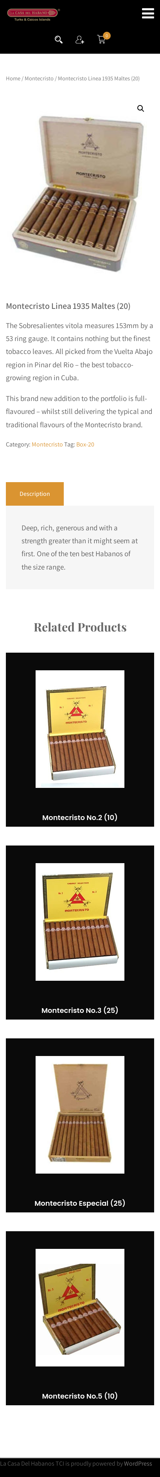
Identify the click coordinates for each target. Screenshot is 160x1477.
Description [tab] (35, 494)
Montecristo (39, 78)
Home (13, 78)
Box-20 (85, 444)
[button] (141, 109)
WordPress (138, 1463)
